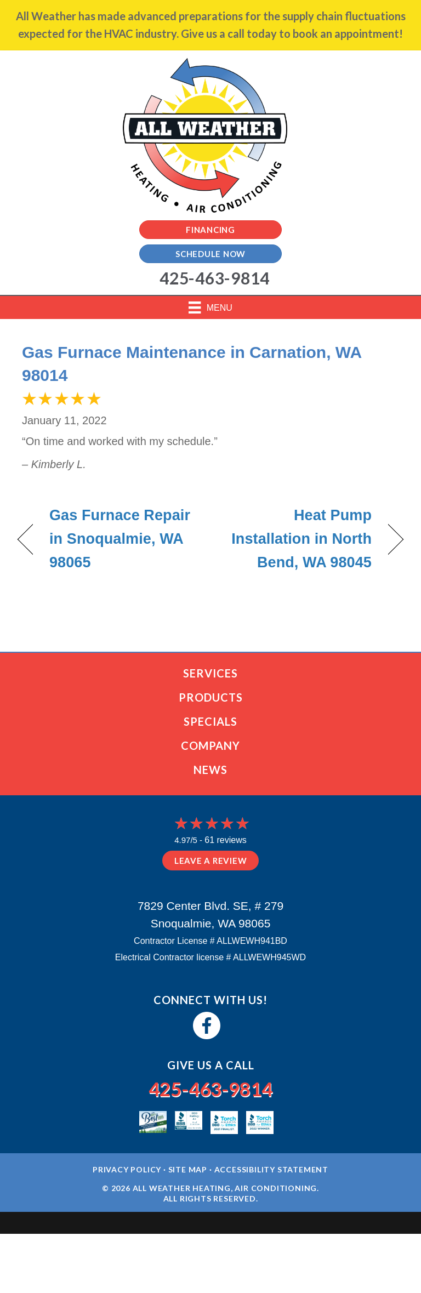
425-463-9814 (210, 1088)
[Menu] (210, 307)
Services (210, 673)
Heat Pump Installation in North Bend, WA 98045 (297, 539)
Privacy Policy (127, 1169)
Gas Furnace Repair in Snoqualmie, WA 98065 (119, 539)
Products (211, 697)
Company (210, 745)
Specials (210, 721)
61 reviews (225, 840)
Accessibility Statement (271, 1169)
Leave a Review (210, 860)
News (210, 769)
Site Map (187, 1169)
